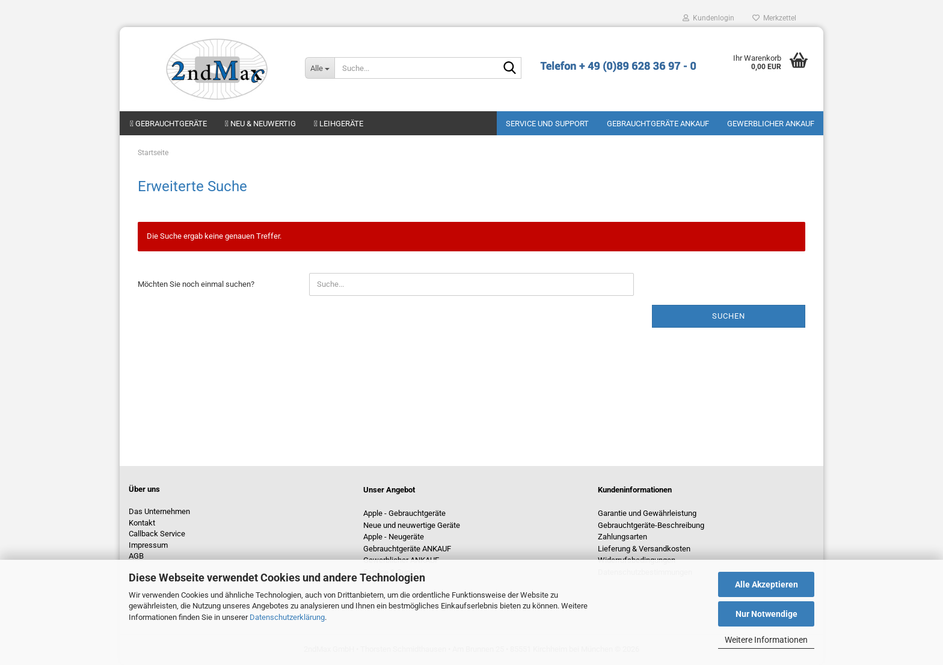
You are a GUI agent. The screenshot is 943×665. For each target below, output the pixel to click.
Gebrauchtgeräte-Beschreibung (651, 525)
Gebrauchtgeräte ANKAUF (658, 123)
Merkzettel (774, 18)
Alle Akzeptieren (766, 584)
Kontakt (142, 522)
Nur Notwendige (766, 614)
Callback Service (157, 533)
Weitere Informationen (766, 640)
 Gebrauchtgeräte (168, 123)
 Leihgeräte (338, 123)
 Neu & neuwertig (260, 123)
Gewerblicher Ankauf (770, 123)
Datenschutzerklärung (287, 617)
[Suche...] (319, 68)
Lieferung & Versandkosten (644, 548)
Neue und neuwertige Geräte (411, 525)
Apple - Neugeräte (393, 536)
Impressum (148, 545)
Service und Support (547, 123)
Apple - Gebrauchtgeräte (404, 513)
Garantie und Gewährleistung (647, 513)
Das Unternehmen (159, 511)
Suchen (728, 315)
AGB (136, 555)
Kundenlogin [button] (708, 18)
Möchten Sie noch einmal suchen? (196, 284)
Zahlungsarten (622, 536)
